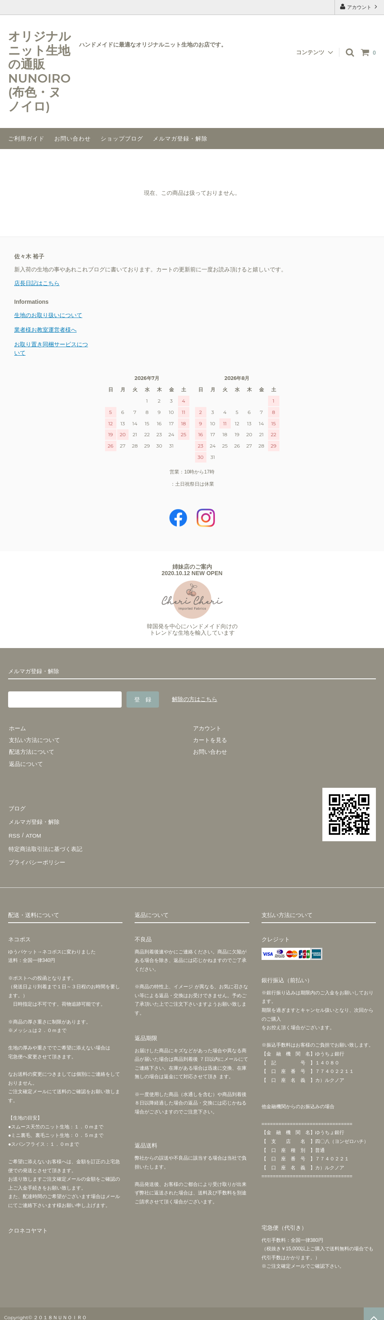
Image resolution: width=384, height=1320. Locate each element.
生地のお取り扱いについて (48, 315)
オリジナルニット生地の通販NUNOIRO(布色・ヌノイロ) (39, 71)
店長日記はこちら (37, 283)
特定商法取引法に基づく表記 (45, 843)
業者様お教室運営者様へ (45, 329)
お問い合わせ (72, 138)
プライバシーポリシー (36, 855)
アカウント (359, 6)
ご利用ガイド (26, 138)
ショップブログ (122, 138)
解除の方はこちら (194, 699)
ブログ (16, 808)
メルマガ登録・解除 (180, 138)
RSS (14, 832)
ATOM (32, 832)
